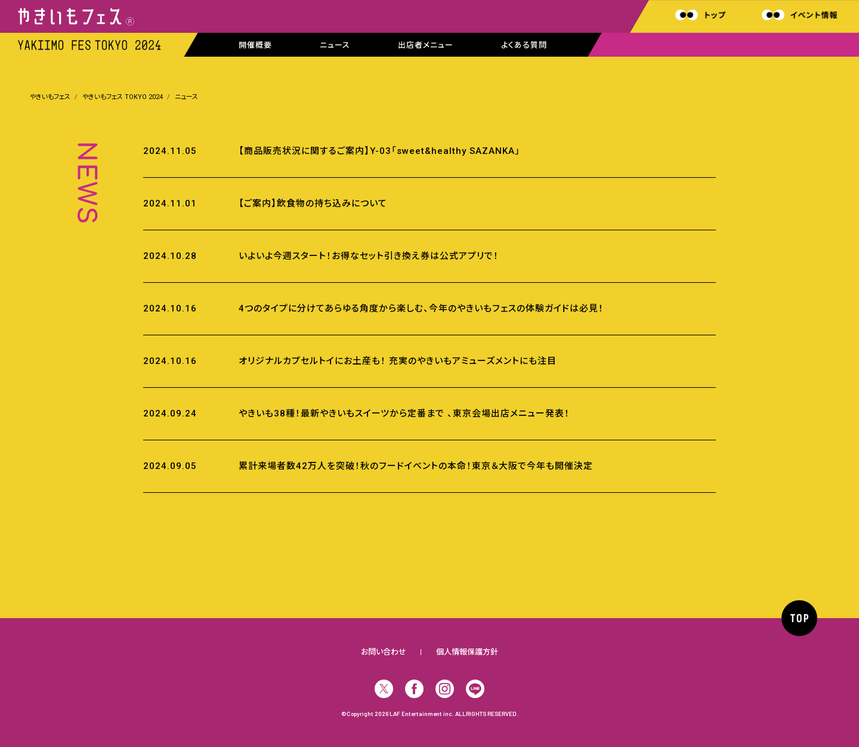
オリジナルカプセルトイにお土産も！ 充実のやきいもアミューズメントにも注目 (398, 361)
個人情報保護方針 (467, 652)
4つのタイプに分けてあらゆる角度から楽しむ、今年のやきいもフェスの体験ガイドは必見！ (421, 308)
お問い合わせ (383, 652)
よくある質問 (524, 45)
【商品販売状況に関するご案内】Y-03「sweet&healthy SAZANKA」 (379, 151)
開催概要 (255, 45)
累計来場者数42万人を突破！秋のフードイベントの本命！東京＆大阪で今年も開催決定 (416, 466)
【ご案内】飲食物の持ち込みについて (313, 203)
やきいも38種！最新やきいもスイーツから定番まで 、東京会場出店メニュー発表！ (404, 413)
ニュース (335, 45)
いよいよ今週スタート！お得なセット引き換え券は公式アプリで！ (369, 256)
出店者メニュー (425, 45)
